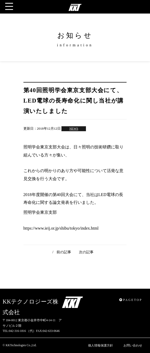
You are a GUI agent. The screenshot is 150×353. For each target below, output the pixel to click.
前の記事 (64, 252)
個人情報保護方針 (100, 345)
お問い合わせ (132, 345)
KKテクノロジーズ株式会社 (30, 306)
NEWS (73, 128)
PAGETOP (130, 299)
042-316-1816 (17, 330)
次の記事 (86, 252)
